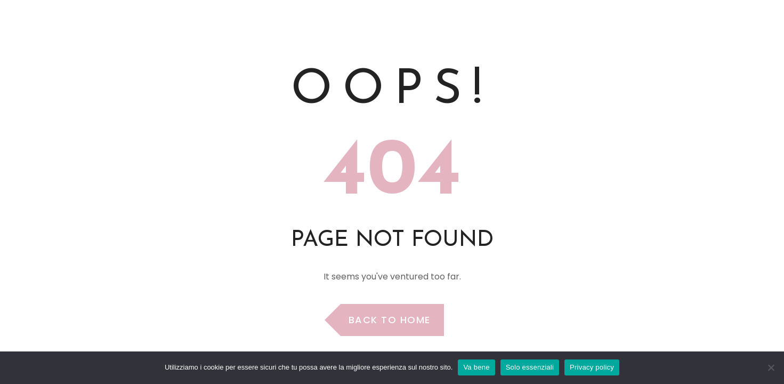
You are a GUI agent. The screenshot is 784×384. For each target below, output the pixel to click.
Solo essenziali (530, 367)
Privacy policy (592, 367)
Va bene (476, 367)
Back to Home (390, 319)
